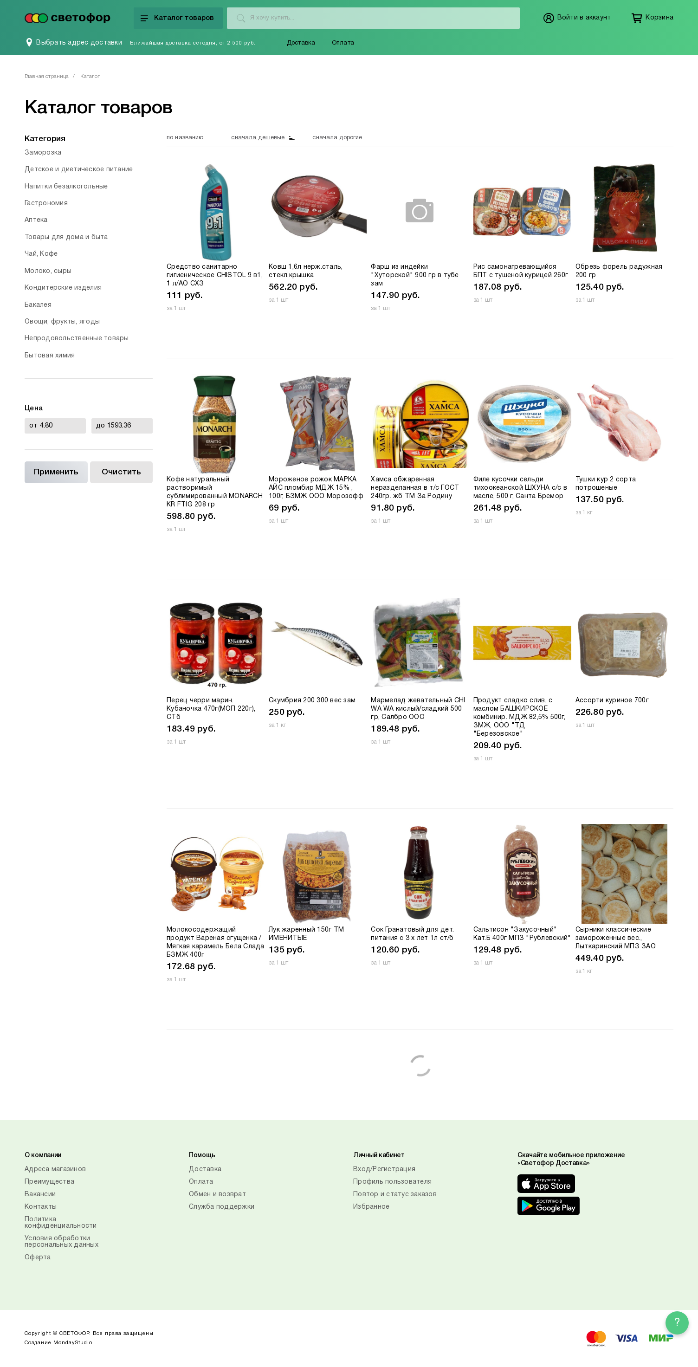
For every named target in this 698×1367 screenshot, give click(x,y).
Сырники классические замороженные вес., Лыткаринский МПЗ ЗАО (615, 938)
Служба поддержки (221, 1207)
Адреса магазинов (55, 1169)
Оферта (38, 1258)
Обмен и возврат (217, 1195)
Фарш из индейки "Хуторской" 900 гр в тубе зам (415, 275)
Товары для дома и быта (66, 237)
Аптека (36, 220)
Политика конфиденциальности (61, 1223)
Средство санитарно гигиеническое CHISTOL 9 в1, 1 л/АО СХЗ (215, 275)
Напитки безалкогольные (66, 187)
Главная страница (47, 76)
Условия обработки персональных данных (61, 1242)
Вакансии (40, 1195)
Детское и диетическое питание (79, 170)
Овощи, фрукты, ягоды (62, 322)
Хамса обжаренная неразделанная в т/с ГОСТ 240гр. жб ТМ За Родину (415, 488)
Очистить (121, 472)
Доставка (301, 43)
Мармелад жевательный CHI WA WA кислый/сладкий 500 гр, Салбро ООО (418, 709)
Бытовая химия (50, 356)
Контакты (41, 1207)
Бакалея (38, 305)
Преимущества (49, 1182)
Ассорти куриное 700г (612, 701)
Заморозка (43, 153)
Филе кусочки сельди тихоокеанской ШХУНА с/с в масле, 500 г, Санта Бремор (520, 488)
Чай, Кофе (41, 254)
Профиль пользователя (392, 1182)
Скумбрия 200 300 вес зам (312, 701)
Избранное (371, 1207)
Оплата (343, 43)
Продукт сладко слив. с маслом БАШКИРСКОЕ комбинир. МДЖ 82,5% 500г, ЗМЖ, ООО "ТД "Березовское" (519, 717)
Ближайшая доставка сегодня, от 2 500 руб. (193, 43)
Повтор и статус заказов (395, 1195)
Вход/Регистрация (384, 1169)
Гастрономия (46, 204)
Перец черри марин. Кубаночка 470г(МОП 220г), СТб (211, 709)
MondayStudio (72, 1343)
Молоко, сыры (48, 271)
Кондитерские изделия (63, 288)
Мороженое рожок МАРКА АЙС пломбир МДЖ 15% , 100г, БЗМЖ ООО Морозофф (316, 488)
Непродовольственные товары (77, 339)
